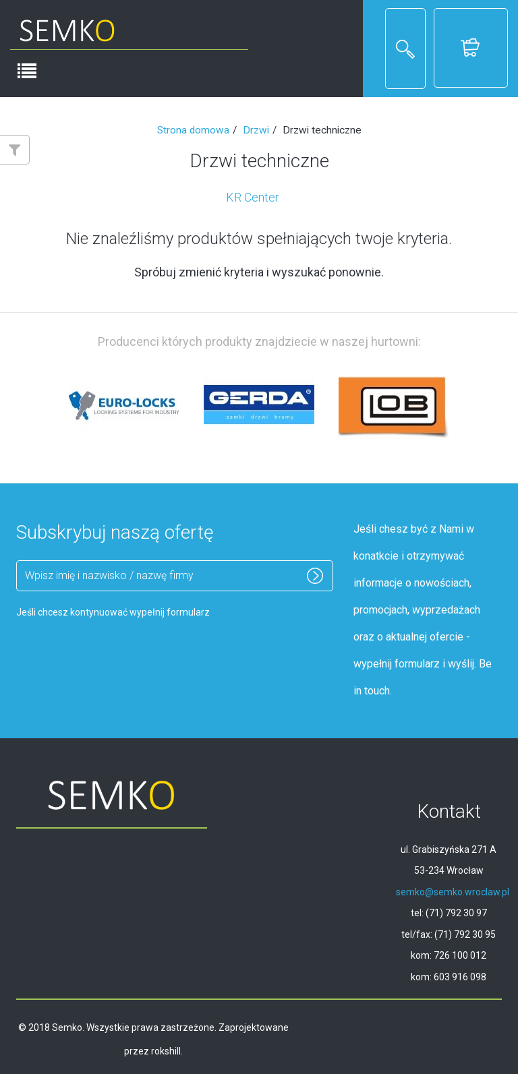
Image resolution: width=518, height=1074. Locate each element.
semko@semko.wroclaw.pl (452, 892)
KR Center (252, 197)
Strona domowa (193, 130)
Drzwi (256, 130)
